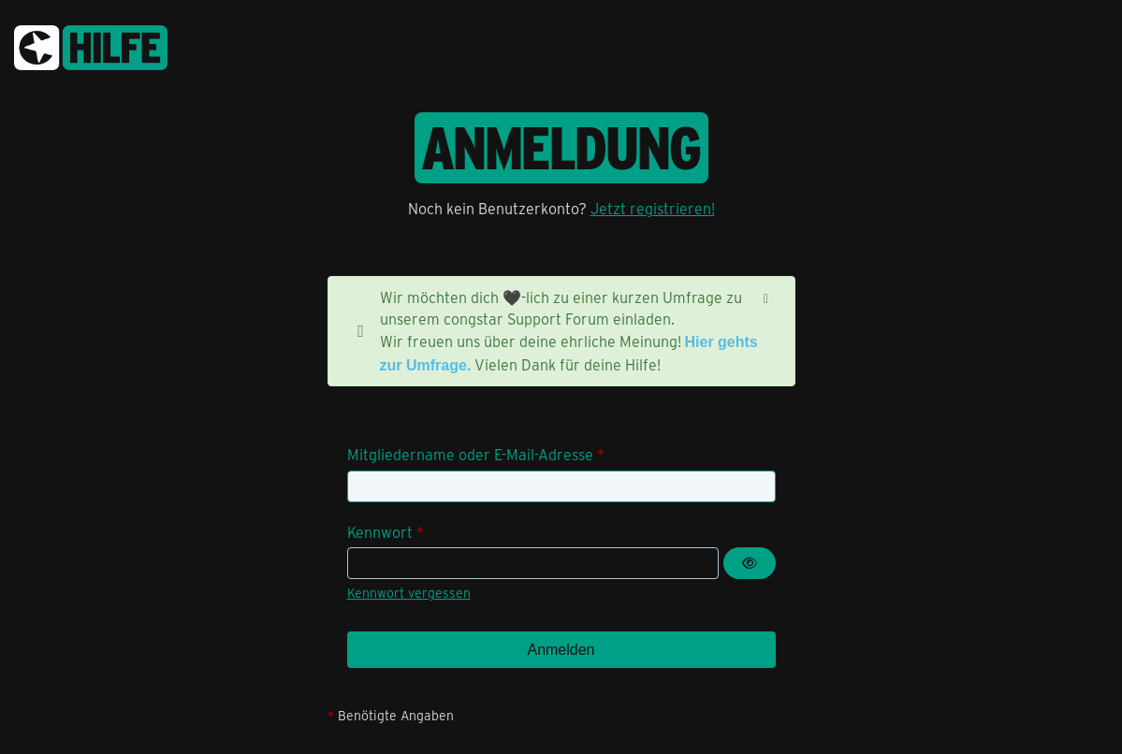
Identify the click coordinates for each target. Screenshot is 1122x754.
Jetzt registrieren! (652, 208)
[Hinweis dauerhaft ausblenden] (766, 297)
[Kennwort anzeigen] (749, 563)
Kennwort (380, 532)
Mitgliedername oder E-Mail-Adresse (470, 454)
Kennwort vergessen (409, 593)
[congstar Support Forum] (91, 44)
